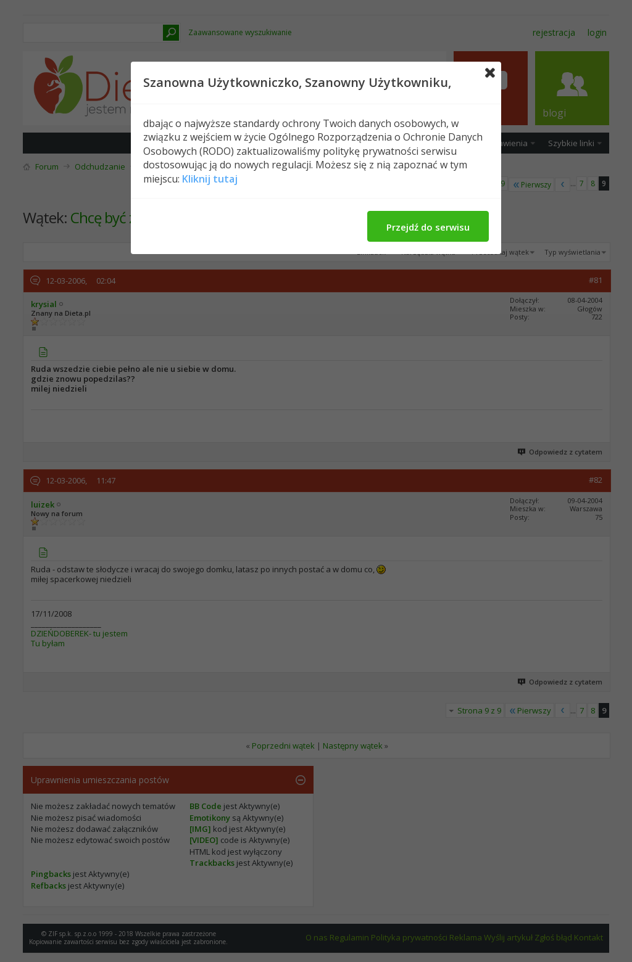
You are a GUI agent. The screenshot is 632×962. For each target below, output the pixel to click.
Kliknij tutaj (210, 179)
